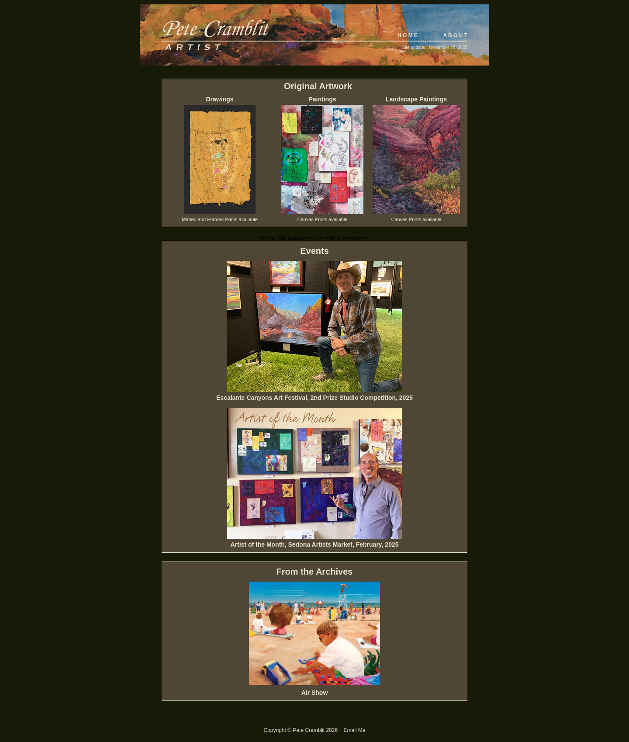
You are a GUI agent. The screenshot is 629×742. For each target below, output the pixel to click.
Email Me (354, 730)
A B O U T (455, 35)
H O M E (407, 35)
